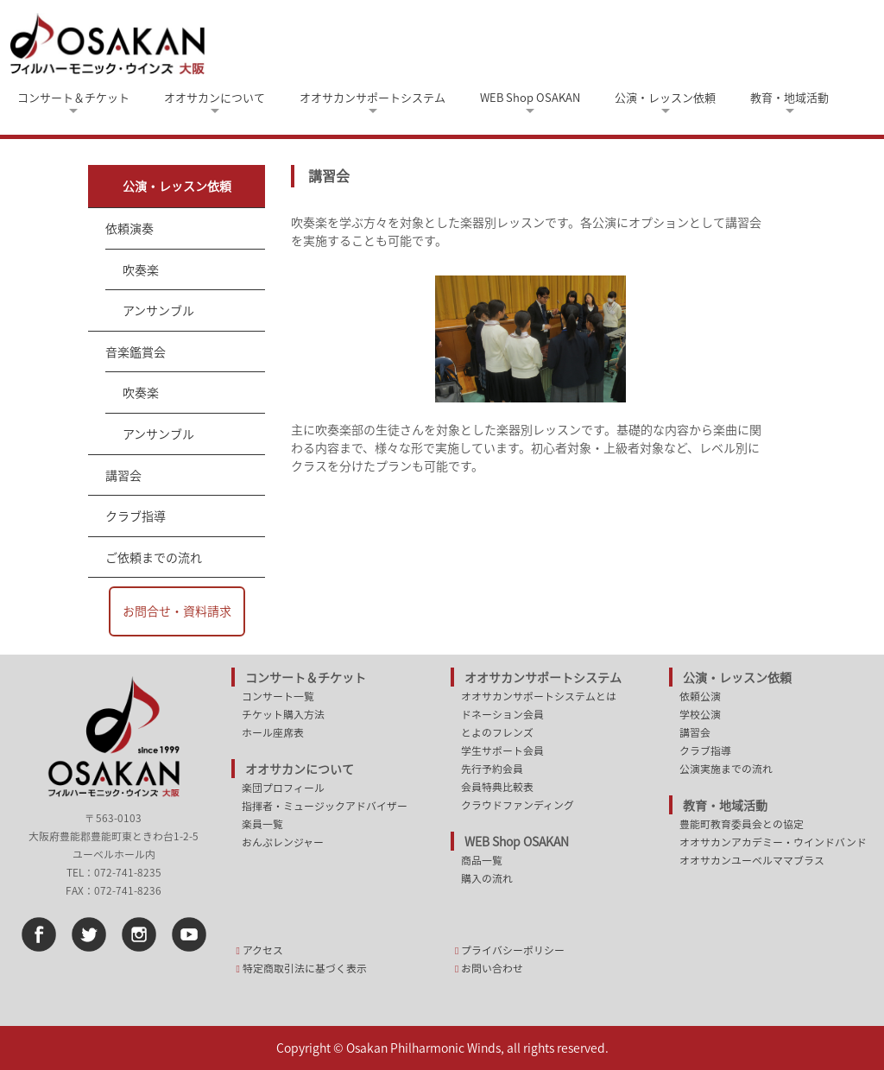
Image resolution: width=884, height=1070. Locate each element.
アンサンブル (158, 310)
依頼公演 (700, 696)
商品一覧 (481, 860)
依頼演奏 (129, 228)
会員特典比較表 (497, 787)
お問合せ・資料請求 (177, 610)
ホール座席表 (273, 732)
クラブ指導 (135, 515)
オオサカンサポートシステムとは (538, 696)
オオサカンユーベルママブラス (751, 860)
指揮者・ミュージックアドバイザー (324, 806)
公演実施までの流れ (726, 768)
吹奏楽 (141, 269)
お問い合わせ (492, 968)
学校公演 (700, 714)
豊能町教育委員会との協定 (741, 824)
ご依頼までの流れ (153, 557)
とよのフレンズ (497, 732)
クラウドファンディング (517, 805)
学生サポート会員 (502, 750)
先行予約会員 (492, 768)
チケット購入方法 (283, 714)
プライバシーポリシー (513, 950)
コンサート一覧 (278, 696)
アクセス (263, 950)
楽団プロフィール (283, 787)
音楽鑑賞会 (135, 351)
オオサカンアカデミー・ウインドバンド (773, 842)
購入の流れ (487, 878)
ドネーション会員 (502, 714)
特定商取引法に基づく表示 (305, 968)
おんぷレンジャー (283, 842)
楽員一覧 (262, 824)
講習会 (123, 475)
